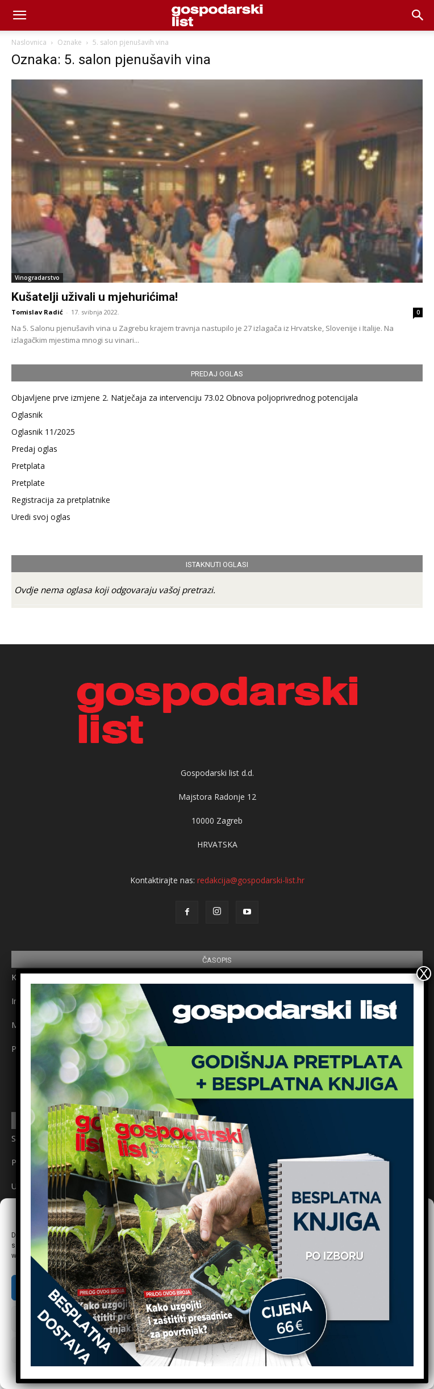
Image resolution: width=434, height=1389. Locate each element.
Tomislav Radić (37, 312)
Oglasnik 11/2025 (43, 431)
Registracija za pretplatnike (60, 499)
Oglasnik (27, 414)
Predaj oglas (34, 448)
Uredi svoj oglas (40, 516)
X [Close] (423, 973)
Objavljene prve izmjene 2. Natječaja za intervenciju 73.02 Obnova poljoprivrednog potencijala (184, 397)
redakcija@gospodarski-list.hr (250, 880)
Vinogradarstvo (37, 278)
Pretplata (28, 465)
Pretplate (28, 482)
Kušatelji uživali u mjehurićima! (94, 297)
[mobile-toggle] (19, 15)
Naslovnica (29, 42)
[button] (418, 15)
